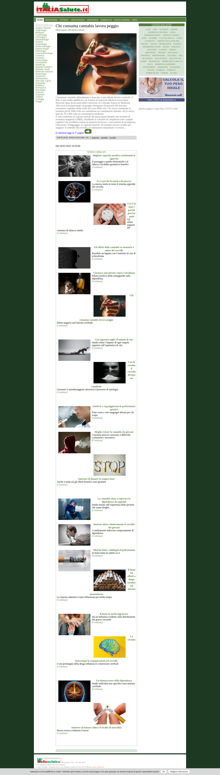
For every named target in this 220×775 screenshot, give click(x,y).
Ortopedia (40, 83)
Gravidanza (41, 62)
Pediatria (39, 85)
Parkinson (162, 67)
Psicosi (150, 70)
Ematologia (41, 44)
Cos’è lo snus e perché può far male (131, 210)
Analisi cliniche (43, 28)
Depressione (165, 44)
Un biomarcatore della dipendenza (114, 680)
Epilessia (175, 47)
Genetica (39, 55)
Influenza (173, 53)
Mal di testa (161, 58)
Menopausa (154, 61)
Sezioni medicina (43, 24)
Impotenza (150, 53)
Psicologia (40, 90)
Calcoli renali (166, 38)
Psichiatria (40, 87)
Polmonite (175, 67)
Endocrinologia (43, 46)
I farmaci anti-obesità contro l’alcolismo (114, 273)
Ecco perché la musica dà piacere (114, 181)
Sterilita (171, 70)
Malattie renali (42, 69)
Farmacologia (42, 48)
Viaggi (38, 101)
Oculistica (40, 76)
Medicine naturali (44, 71)
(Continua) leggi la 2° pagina (70, 133)
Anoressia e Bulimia (158, 32)
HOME (40, 20)
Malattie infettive (43, 67)
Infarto (162, 53)
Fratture (152, 50)
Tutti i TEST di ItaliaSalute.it (161, 99)
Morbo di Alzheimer (165, 64)
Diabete (39, 41)
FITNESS (64, 20)
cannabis (104, 138)
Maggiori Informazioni (179, 772)
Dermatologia (42, 39)
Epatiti (166, 47)
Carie (179, 38)
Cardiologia (41, 34)
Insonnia (145, 55)
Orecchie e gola (43, 80)
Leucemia (172, 55)
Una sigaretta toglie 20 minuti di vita (114, 339)
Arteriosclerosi (152, 35)
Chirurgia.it (41, 37)
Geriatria (39, 57)
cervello (112, 138)
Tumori (39, 96)
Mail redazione (98, 767)
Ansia (173, 32)
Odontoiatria (41, 78)
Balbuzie (39, 32)
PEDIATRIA (92, 20)
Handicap (40, 64)
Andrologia (41, 30)
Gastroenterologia (44, 53)
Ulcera (173, 73)
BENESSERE (51, 20)
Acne (148, 29)
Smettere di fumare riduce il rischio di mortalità (96, 727)
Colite (153, 44)
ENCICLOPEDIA (122, 20)
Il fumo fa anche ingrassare (114, 614)
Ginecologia (41, 60)
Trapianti (39, 94)
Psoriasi (160, 70)
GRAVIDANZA (78, 20)
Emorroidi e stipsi (152, 47)
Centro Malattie (162, 25)
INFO (134, 20)
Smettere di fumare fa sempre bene (96, 479)
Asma (144, 38)
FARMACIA (106, 20)
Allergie (163, 29)
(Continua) (97, 167)
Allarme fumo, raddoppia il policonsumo (114, 550)
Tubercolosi (152, 73)
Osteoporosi (149, 67)
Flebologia (40, 51)
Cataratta (150, 41)
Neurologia (40, 73)
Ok (163, 772)
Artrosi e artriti (171, 35)
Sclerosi (39, 92)
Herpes (172, 50)
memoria (95, 138)
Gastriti (163, 50)
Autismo (153, 38)
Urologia (39, 99)
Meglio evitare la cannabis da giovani (114, 432)
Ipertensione (158, 55)
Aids (155, 29)
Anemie (174, 29)
